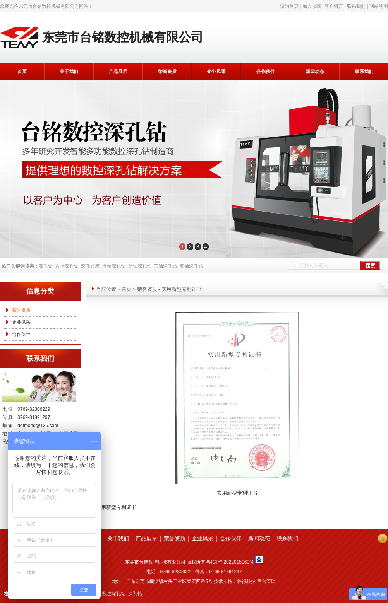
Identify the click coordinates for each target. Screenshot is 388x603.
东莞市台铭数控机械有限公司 (49, 6)
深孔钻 (46, 266)
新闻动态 (315, 71)
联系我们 (356, 6)
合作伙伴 (265, 71)
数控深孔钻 (67, 266)
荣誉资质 (167, 71)
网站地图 (378, 6)
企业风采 (216, 71)
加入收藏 (311, 6)
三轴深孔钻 (165, 266)
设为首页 (289, 6)
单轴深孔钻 (139, 266)
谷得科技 (246, 581)
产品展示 (118, 71)
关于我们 (69, 71)
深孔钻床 (90, 266)
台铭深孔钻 (113, 266)
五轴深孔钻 (191, 266)
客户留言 (333, 6)
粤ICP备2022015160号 (230, 562)
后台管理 (266, 581)
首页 (22, 71)
